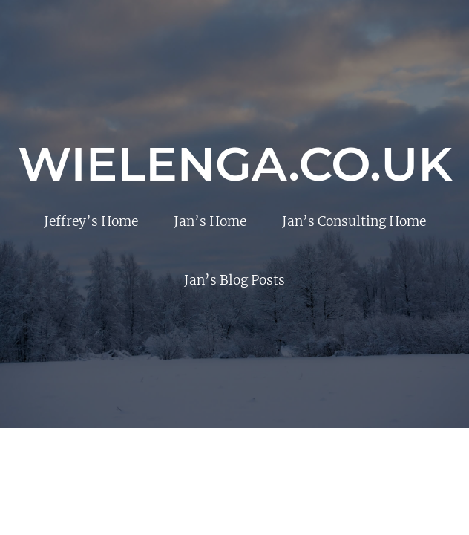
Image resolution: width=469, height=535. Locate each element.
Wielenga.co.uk (235, 163)
